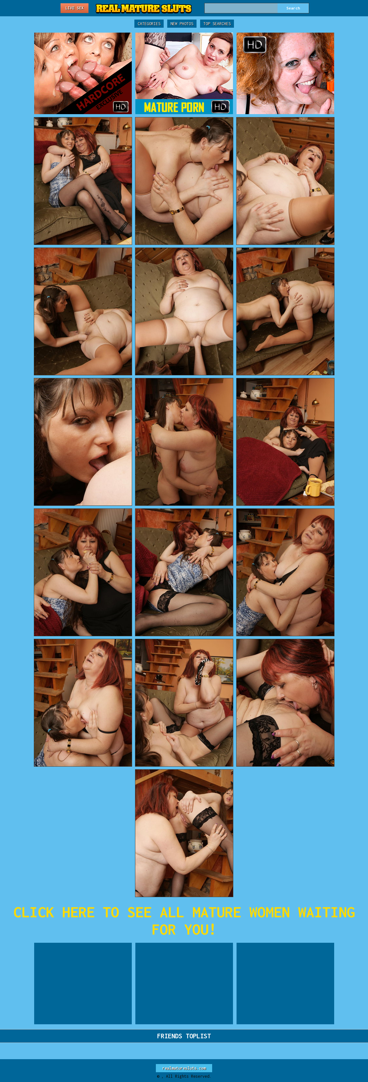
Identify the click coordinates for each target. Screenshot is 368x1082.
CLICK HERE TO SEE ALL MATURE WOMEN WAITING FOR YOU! (184, 920)
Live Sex (74, 8)
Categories (149, 23)
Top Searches (217, 23)
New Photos (181, 23)
